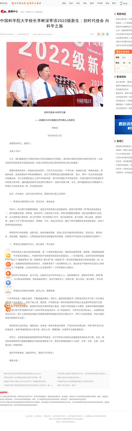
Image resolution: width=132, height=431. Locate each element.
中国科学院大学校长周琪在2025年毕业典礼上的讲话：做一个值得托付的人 (34, 385)
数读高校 (121, 76)
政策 (71, 3)
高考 (78, 3)
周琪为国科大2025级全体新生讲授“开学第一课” (23, 377)
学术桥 (99, 3)
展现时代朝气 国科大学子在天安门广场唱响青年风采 (25, 381)
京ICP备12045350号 (75, 416)
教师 (92, 3)
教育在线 (3, 3)
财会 (107, 3)
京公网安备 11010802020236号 (95, 416)
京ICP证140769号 (59, 416)
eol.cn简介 (29, 416)
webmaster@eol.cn (68, 422)
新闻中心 (29, 12)
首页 (22, 12)
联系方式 (38, 416)
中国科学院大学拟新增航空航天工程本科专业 (75, 381)
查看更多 (8, 292)
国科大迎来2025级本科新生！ (69, 377)
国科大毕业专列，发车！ (67, 385)
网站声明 (47, 416)
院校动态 (39, 12)
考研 (85, 3)
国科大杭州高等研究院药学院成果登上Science (22, 374)
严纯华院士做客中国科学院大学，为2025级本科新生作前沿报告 (82, 374)
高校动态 (121, 14)
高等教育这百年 (122, 89)
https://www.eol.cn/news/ (42, 34)
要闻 (64, 3)
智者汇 (120, 141)
